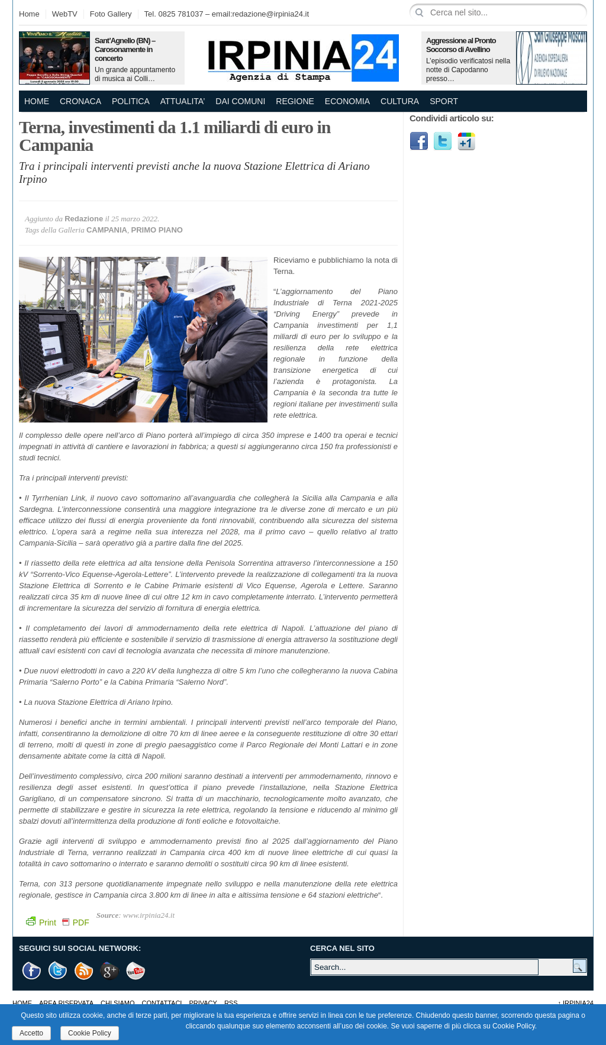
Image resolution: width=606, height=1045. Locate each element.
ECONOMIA (347, 101)
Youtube (136, 970)
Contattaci (162, 1003)
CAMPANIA (106, 229)
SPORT (444, 101)
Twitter (442, 141)
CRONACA (80, 101)
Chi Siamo (117, 1003)
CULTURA (400, 101)
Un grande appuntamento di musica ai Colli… (135, 74)
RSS (231, 1003)
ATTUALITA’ (182, 101)
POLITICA (131, 101)
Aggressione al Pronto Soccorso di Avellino (461, 45)
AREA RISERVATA (66, 1003)
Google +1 (110, 970)
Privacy (203, 1003)
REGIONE (295, 101)
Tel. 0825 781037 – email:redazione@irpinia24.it (226, 13)
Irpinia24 (575, 1003)
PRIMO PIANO (157, 229)
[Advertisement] (498, 240)
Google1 (466, 141)
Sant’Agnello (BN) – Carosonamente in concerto (125, 49)
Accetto (31, 1033)
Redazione (84, 218)
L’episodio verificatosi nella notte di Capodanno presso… (468, 70)
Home (29, 13)
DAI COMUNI (240, 101)
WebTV (65, 13)
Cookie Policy (89, 1033)
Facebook (419, 141)
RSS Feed (84, 970)
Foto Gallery (111, 13)
